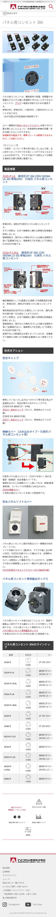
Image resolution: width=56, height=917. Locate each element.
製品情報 (6, 868)
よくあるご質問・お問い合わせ (15, 886)
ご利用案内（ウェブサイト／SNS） (17, 890)
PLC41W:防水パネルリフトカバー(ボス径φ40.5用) (26, 569)
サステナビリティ (10, 875)
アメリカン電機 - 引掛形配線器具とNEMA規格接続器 (27, 6)
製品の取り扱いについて (17, 822)
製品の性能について (39, 822)
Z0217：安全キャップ (13, 419)
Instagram (14, 904)
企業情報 (6, 871)
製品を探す (10, 13)
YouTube (37, 904)
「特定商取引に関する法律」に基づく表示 (20, 894)
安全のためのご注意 (39, 807)
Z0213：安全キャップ (13, 409)
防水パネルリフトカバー (28, 125)
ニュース (6, 879)
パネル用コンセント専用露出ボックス (20, 630)
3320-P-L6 (9, 176)
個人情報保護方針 (10, 897)
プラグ (18, 103)
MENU (5, 6)
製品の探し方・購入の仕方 (13, 882)
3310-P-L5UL (11, 252)
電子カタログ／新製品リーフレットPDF (17, 808)
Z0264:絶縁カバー (11, 489)
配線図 (28, 835)
